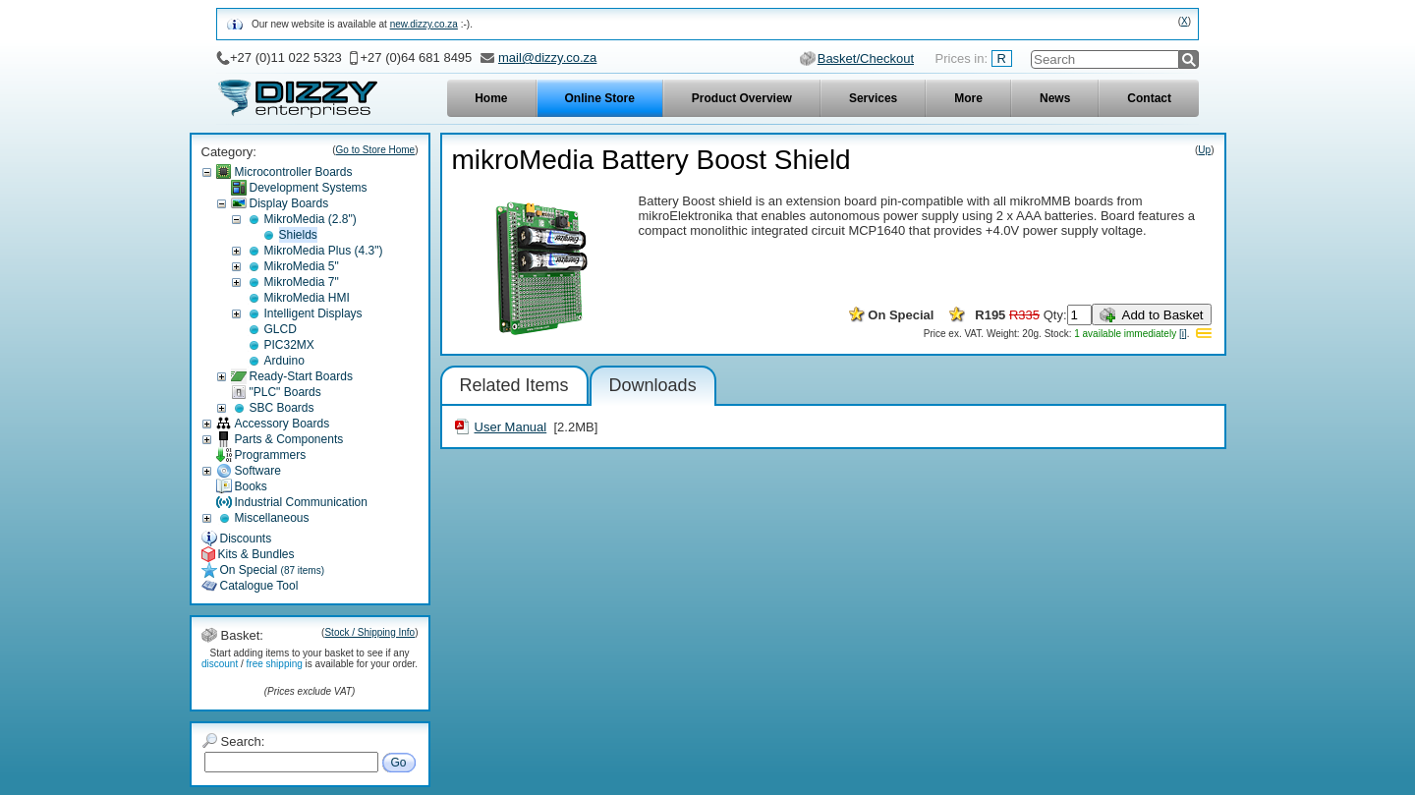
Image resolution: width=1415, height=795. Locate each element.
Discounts (246, 538)
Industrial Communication (301, 502)
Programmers (271, 455)
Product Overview (742, 98)
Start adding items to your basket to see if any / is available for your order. (309, 658)
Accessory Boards (282, 423)
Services (873, 98)
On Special (272, 570)
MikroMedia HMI (307, 298)
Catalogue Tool (259, 586)
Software (258, 471)
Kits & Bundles (256, 554)
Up (1204, 149)
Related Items (514, 385)
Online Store (600, 98)
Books (251, 486)
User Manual (511, 427)
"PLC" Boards (285, 392)
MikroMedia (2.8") (310, 219)
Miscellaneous (272, 518)
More (968, 98)
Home (491, 98)
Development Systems (309, 188)
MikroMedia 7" (301, 282)
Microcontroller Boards (294, 172)
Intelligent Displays (313, 313)
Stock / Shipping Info (369, 632)
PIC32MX (289, 345)
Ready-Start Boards (301, 376)
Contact (1149, 98)
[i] (1183, 333)
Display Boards (289, 203)
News (1055, 98)
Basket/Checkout (866, 58)
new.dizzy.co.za (424, 24)
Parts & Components (289, 439)
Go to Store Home (376, 149)
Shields (298, 235)
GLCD (280, 329)
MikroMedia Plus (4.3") (323, 250)
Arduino (284, 361)
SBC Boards (282, 408)
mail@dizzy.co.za (547, 57)
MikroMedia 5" (301, 266)
